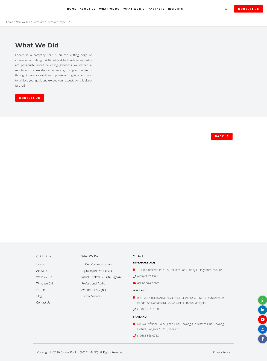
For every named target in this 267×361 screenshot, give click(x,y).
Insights (175, 9)
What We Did (134, 9)
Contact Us (43, 302)
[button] (226, 9)
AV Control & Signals (94, 290)
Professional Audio (93, 283)
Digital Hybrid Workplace (97, 271)
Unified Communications (97, 264)
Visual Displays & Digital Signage (101, 277)
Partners (156, 9)
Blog (39, 296)
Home (71, 9)
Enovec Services (91, 296)
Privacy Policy (221, 352)
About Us (88, 9)
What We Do (109, 9)
